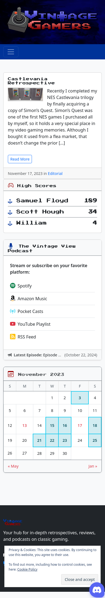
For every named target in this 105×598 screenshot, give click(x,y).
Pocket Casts (26, 311)
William (32, 223)
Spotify (21, 286)
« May (13, 466)
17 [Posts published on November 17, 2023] (80, 425)
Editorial (55, 173)
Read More (19, 159)
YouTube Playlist (30, 324)
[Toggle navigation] (10, 51)
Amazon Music (28, 299)
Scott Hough (40, 212)
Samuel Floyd (42, 201)
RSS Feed (23, 337)
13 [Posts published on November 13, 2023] (24, 425)
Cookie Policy (27, 569)
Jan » (92, 466)
